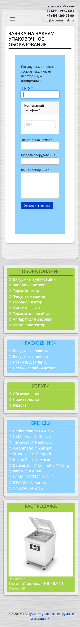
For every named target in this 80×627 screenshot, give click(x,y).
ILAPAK (35, 471)
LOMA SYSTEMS (26, 477)
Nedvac (44, 437)
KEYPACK (21, 482)
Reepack (43, 454)
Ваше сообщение (34, 170)
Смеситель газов (28, 308)
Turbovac (21, 442)
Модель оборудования (38, 155)
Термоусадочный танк (33, 313)
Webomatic (23, 448)
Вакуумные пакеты (30, 351)
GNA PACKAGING (28, 488)
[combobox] (28, 124)
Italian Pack (23, 460)
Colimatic (46, 465)
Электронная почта (35, 140)
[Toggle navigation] (12, 19)
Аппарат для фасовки (32, 319)
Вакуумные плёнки (30, 356)
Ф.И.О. (25, 88)
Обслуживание (26, 394)
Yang (64, 465)
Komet (40, 482)
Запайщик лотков (29, 285)
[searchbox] (23, 161)
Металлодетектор (29, 325)
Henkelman (23, 431)
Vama (18, 471)
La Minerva (22, 437)
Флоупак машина (29, 296)
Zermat (45, 448)
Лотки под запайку (30, 362)
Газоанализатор (27, 302)
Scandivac (21, 454)
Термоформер (26, 290)
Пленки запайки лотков (34, 368)
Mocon (45, 460)
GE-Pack (46, 431)
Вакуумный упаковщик (34, 279)
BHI (49, 477)
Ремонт (19, 405)
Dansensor (22, 465)
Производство (26, 399)
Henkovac (43, 442)
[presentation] (50, 219)
